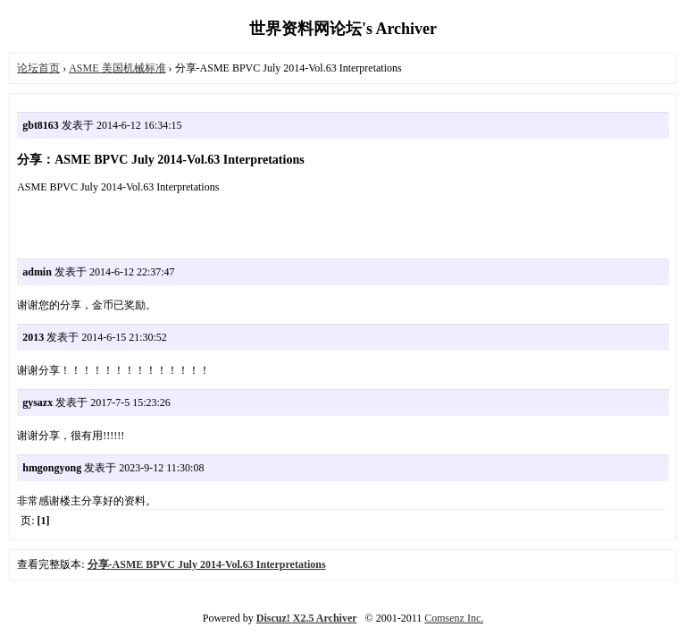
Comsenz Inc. (453, 618)
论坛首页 (38, 68)
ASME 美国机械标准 (117, 68)
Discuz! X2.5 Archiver (306, 618)
